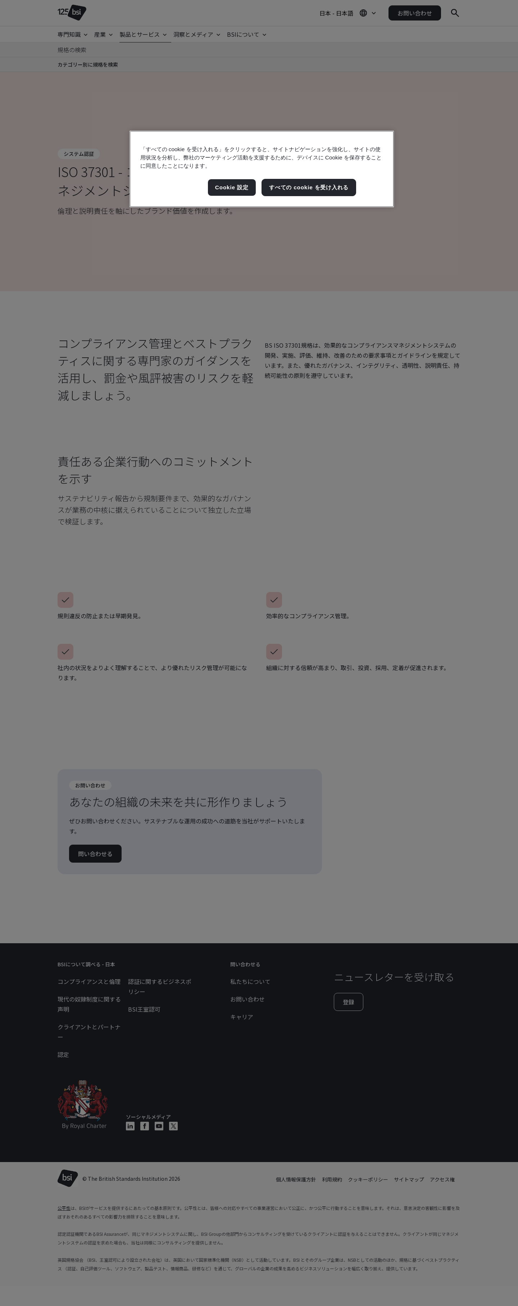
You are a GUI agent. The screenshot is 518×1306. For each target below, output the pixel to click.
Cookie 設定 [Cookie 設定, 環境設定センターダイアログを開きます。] (232, 187)
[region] (262, 169)
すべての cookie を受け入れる (309, 187)
